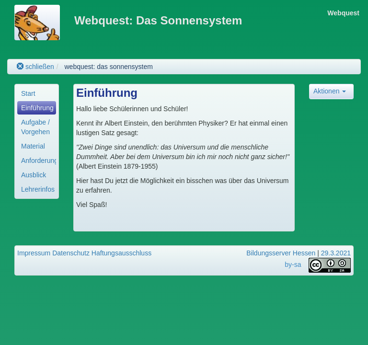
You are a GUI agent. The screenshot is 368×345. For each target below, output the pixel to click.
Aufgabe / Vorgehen (35, 127)
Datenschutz (71, 253)
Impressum (33, 253)
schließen (35, 66)
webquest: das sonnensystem (108, 66)
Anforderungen (38, 160)
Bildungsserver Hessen (280, 253)
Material (33, 146)
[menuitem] (36, 93)
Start (28, 93)
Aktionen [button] (329, 91)
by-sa (293, 264)
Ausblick (33, 175)
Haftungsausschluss (121, 253)
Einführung (37, 108)
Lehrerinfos (38, 189)
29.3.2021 (336, 253)
